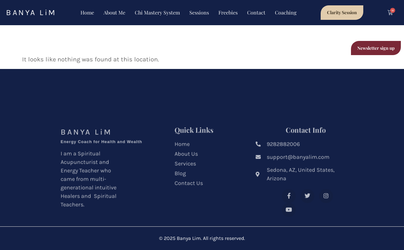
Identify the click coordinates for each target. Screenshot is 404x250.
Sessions (199, 12)
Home (87, 12)
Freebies (228, 12)
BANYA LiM (31, 12)
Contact (256, 12)
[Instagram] (326, 207)
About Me (114, 12)
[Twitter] (307, 207)
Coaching (285, 12)
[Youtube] (289, 221)
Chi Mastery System (157, 12)
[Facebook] (289, 207)
